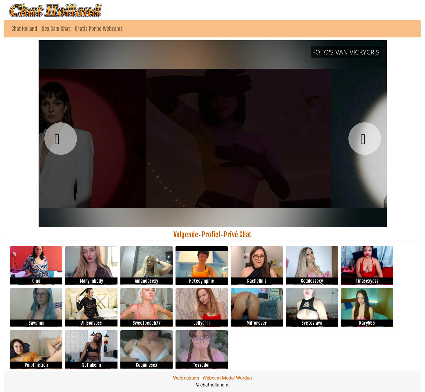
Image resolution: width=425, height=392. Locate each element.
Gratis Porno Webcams (99, 29)
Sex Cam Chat (56, 29)
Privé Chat (238, 234)
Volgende (185, 234)
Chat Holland (24, 29)
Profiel (211, 234)
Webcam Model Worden (227, 378)
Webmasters (186, 378)
